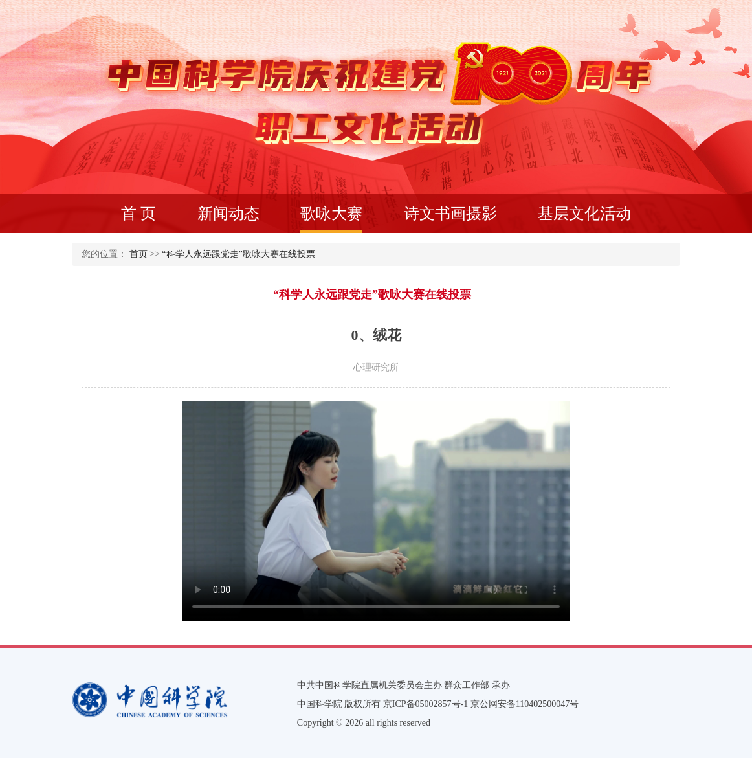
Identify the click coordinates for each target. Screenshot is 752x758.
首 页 (138, 213)
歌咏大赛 (331, 219)
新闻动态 (228, 213)
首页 (138, 254)
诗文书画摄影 (450, 213)
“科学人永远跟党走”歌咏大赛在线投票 (238, 254)
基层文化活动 (584, 213)
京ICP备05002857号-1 (425, 704)
